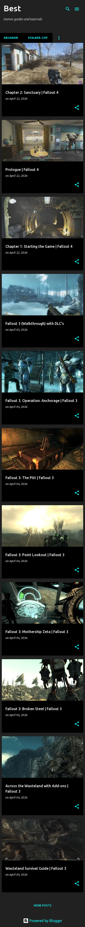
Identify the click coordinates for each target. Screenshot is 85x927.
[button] (77, 108)
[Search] (67, 9)
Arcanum (11, 37)
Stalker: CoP (38, 37)
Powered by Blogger (42, 921)
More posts (42, 905)
